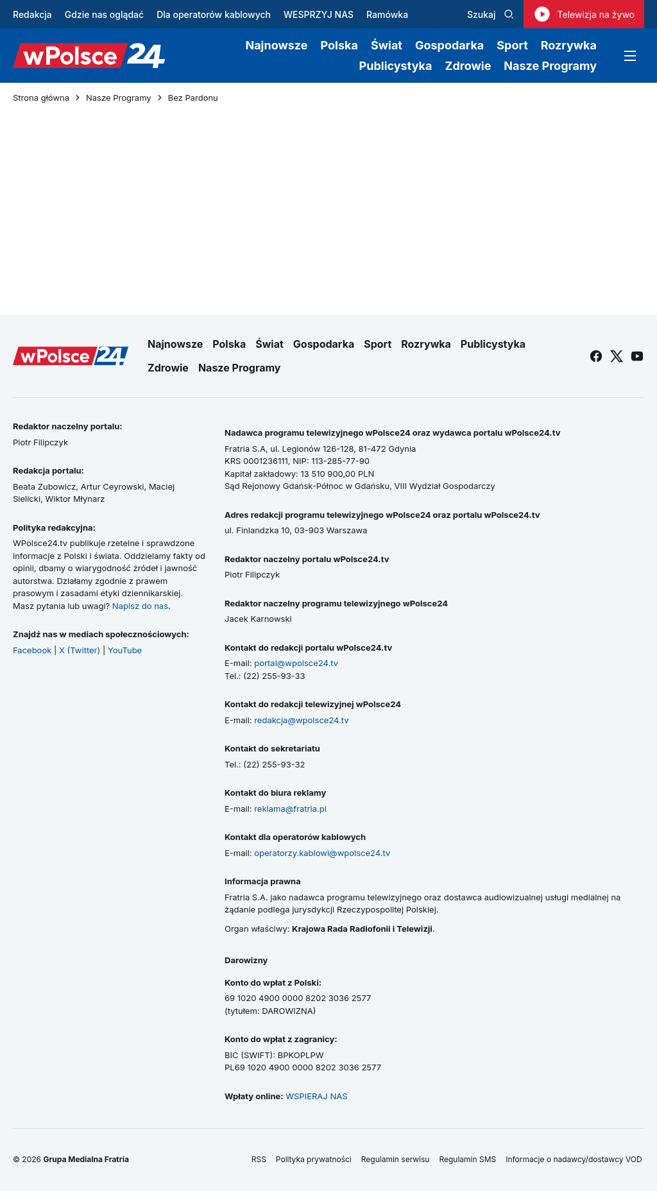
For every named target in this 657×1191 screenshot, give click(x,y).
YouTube (125, 650)
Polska (339, 45)
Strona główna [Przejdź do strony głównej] (41, 98)
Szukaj (490, 14)
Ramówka (387, 14)
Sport (512, 45)
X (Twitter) (79, 650)
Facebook (32, 650)
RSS (259, 1159)
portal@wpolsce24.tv (296, 663)
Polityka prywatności (314, 1159)
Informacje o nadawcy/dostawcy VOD (575, 1159)
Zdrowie (468, 66)
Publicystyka (395, 66)
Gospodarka (449, 45)
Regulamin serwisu (395, 1159)
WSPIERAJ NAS (316, 1096)
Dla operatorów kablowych (214, 14)
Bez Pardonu (193, 98)
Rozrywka (569, 45)
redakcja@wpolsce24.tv (301, 720)
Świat (386, 45)
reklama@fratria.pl (290, 808)
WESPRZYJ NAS (319, 14)
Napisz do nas (140, 606)
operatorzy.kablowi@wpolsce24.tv (322, 853)
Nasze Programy (550, 66)
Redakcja (32, 14)
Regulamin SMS (467, 1159)
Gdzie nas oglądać (104, 14)
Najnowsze (276, 45)
